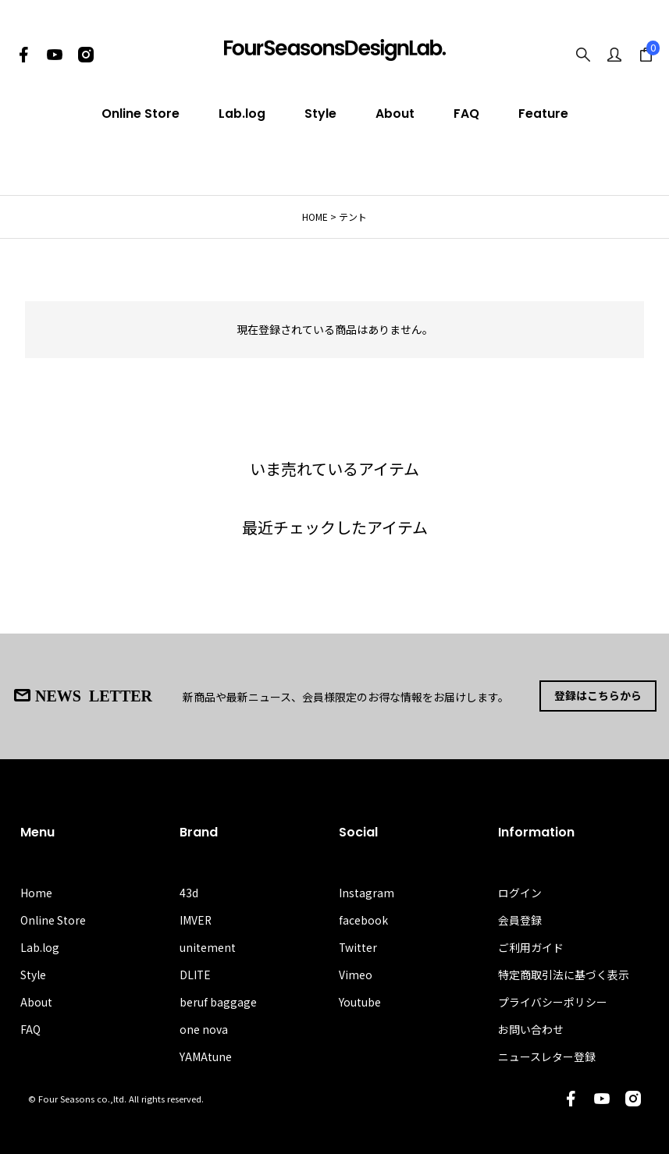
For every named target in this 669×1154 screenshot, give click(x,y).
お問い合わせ (531, 1029)
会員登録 (520, 919)
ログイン (520, 892)
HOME (315, 216)
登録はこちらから (598, 696)
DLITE (196, 974)
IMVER (196, 919)
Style (320, 114)
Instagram (366, 892)
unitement (208, 946)
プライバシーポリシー (552, 1001)
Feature (543, 114)
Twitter (358, 946)
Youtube (360, 1001)
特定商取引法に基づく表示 (563, 974)
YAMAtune (206, 1056)
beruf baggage (218, 1001)
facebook (363, 919)
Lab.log (242, 114)
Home (36, 892)
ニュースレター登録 (547, 1056)
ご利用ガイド (531, 946)
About (395, 114)
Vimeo (355, 974)
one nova (204, 1029)
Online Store (140, 114)
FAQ (466, 114)
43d (189, 892)
